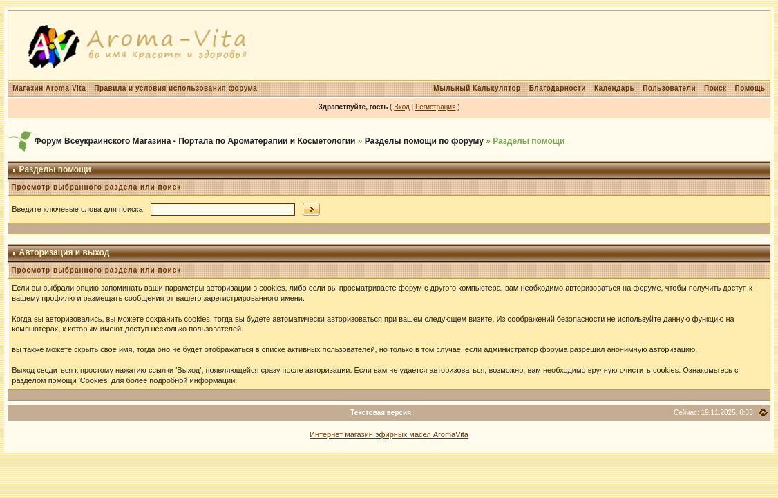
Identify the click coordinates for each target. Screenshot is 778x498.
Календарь (614, 88)
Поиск (715, 88)
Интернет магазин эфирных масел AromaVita (389, 434)
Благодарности (557, 88)
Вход (402, 107)
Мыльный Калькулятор (476, 88)
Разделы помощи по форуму (424, 141)
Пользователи (669, 88)
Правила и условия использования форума (175, 88)
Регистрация (435, 107)
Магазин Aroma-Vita (49, 88)
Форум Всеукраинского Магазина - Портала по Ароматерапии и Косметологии (195, 141)
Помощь (750, 88)
